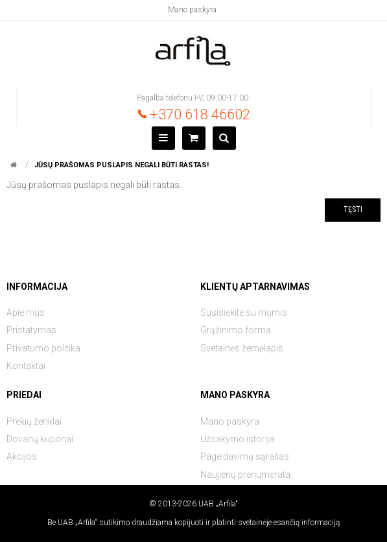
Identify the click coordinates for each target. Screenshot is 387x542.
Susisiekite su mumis (243, 312)
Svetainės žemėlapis (241, 348)
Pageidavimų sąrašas (244, 456)
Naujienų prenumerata (245, 474)
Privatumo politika (43, 348)
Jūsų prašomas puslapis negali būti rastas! (121, 165)
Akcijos (21, 456)
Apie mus (25, 312)
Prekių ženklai (34, 421)
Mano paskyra (192, 9)
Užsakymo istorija (237, 439)
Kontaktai (25, 365)
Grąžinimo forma (235, 330)
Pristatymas (31, 330)
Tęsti (353, 209)
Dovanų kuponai (39, 439)
